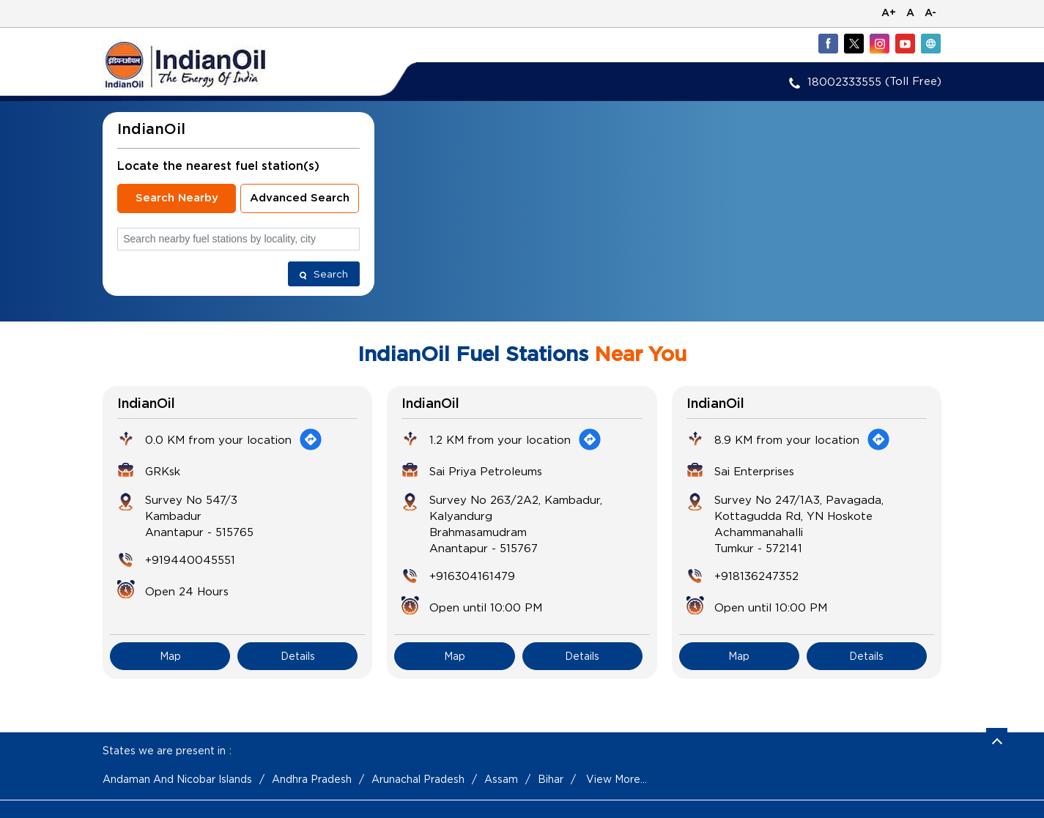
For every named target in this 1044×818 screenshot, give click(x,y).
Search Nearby (177, 198)
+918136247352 (756, 575)
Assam (501, 778)
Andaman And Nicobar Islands (177, 778)
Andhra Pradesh (312, 778)
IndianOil (146, 404)
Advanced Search (299, 198)
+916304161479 (472, 575)
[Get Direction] (310, 439)
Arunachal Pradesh (417, 778)
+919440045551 (190, 559)
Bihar (550, 778)
